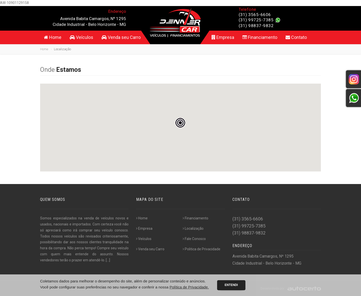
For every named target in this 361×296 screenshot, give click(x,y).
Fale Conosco (194, 239)
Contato (296, 37)
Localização (193, 228)
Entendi (231, 285)
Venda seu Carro (121, 37)
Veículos (81, 37)
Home (52, 37)
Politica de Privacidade (201, 249)
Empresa (223, 37)
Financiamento (259, 37)
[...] (108, 260)
